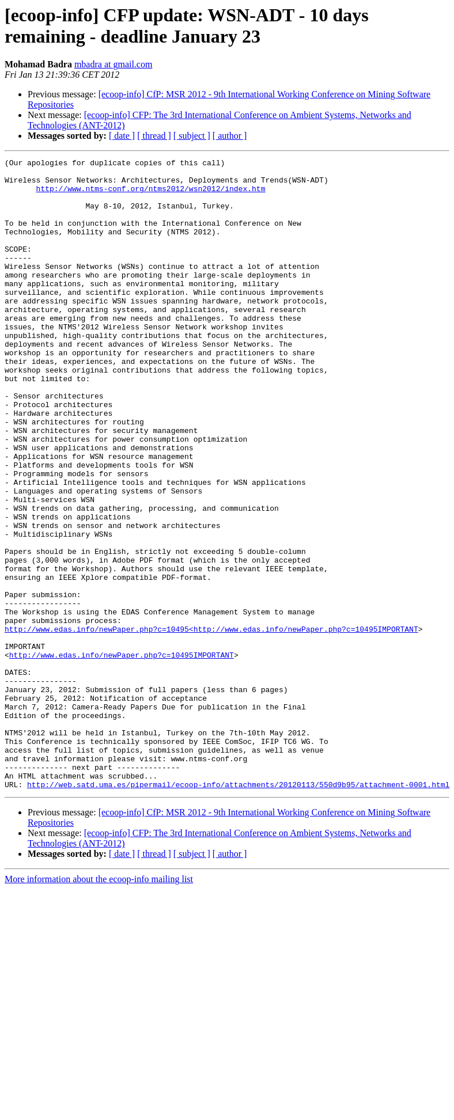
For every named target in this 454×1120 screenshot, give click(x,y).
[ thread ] (154, 136)
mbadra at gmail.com (113, 64)
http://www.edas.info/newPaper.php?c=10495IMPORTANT (121, 755)
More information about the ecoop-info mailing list (99, 1005)
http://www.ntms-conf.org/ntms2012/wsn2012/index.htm (151, 195)
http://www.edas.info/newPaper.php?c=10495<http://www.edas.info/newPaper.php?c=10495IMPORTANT (211, 724)
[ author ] (230, 136)
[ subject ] (191, 136)
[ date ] (122, 136)
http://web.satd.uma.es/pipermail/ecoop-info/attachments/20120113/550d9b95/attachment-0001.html (238, 910)
